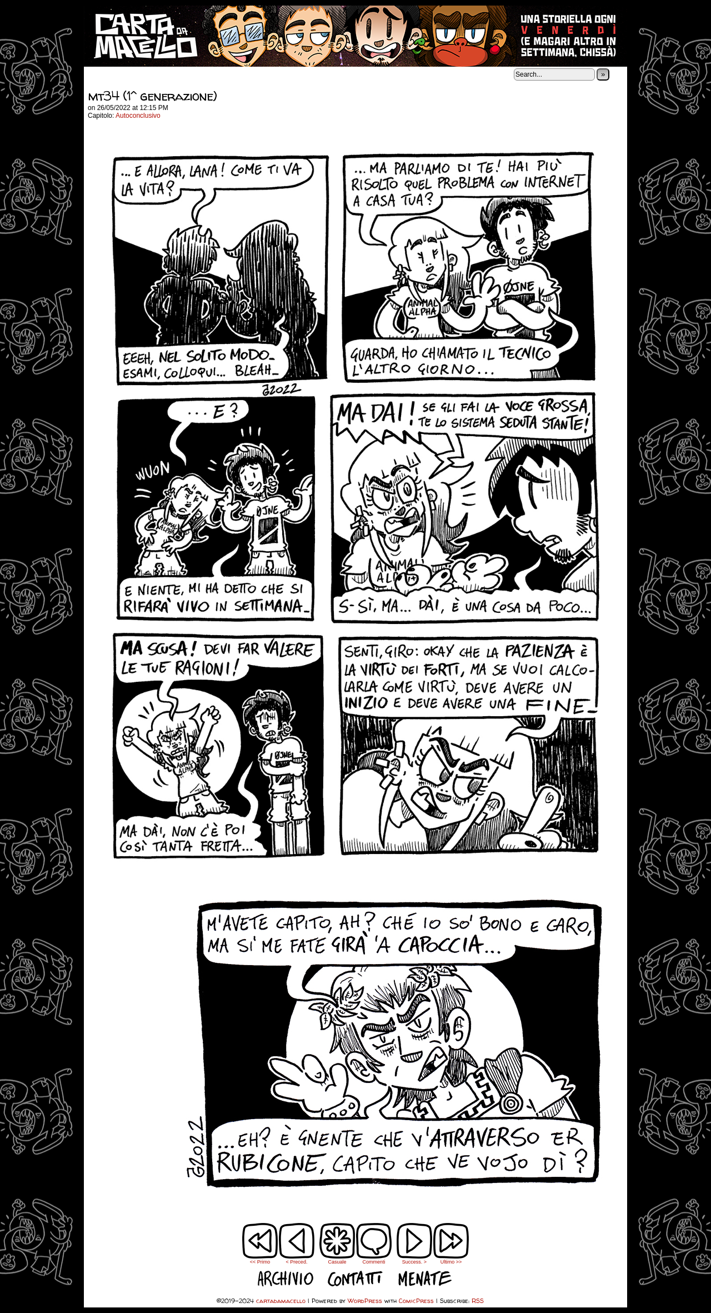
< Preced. (297, 1262)
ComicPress (416, 1300)
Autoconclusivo (138, 115)
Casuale (337, 1262)
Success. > (414, 1262)
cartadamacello (355, 36)
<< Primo (260, 1262)
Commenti (374, 1243)
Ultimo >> (451, 1262)
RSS (478, 1300)
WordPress (365, 1300)
